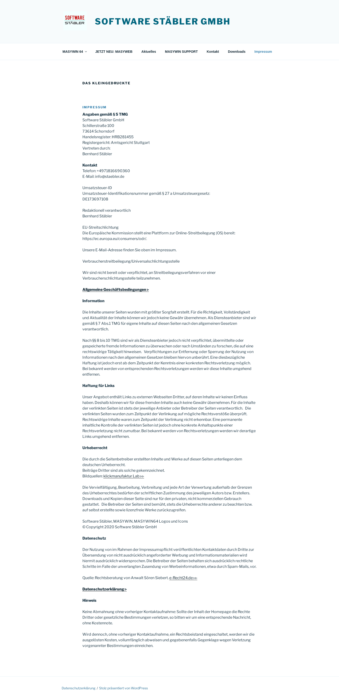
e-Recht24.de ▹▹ (183, 578)
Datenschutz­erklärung (78, 688)
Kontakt (213, 51)
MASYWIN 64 (75, 51)
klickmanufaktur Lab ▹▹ (123, 476)
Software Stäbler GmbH (162, 21)
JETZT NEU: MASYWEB (114, 51)
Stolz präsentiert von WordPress (123, 688)
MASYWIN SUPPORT (181, 51)
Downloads (237, 51)
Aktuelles (148, 51)
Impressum (263, 51)
